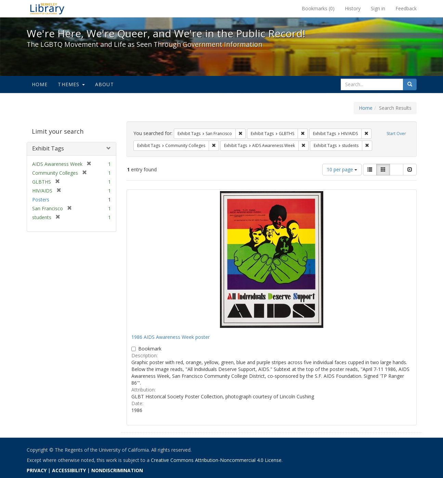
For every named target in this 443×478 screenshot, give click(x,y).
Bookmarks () (318, 8)
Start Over (396, 133)
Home (40, 84)
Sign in (378, 8)
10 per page (342, 169)
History (353, 8)
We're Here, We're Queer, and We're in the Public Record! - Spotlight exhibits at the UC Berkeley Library (47, 8)
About (104, 84)
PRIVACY (37, 470)
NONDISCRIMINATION (117, 470)
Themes (71, 84)
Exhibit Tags (48, 148)
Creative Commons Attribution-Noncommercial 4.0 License (216, 460)
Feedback (406, 8)
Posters (40, 199)
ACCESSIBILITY (69, 470)
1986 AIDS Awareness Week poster (170, 337)
